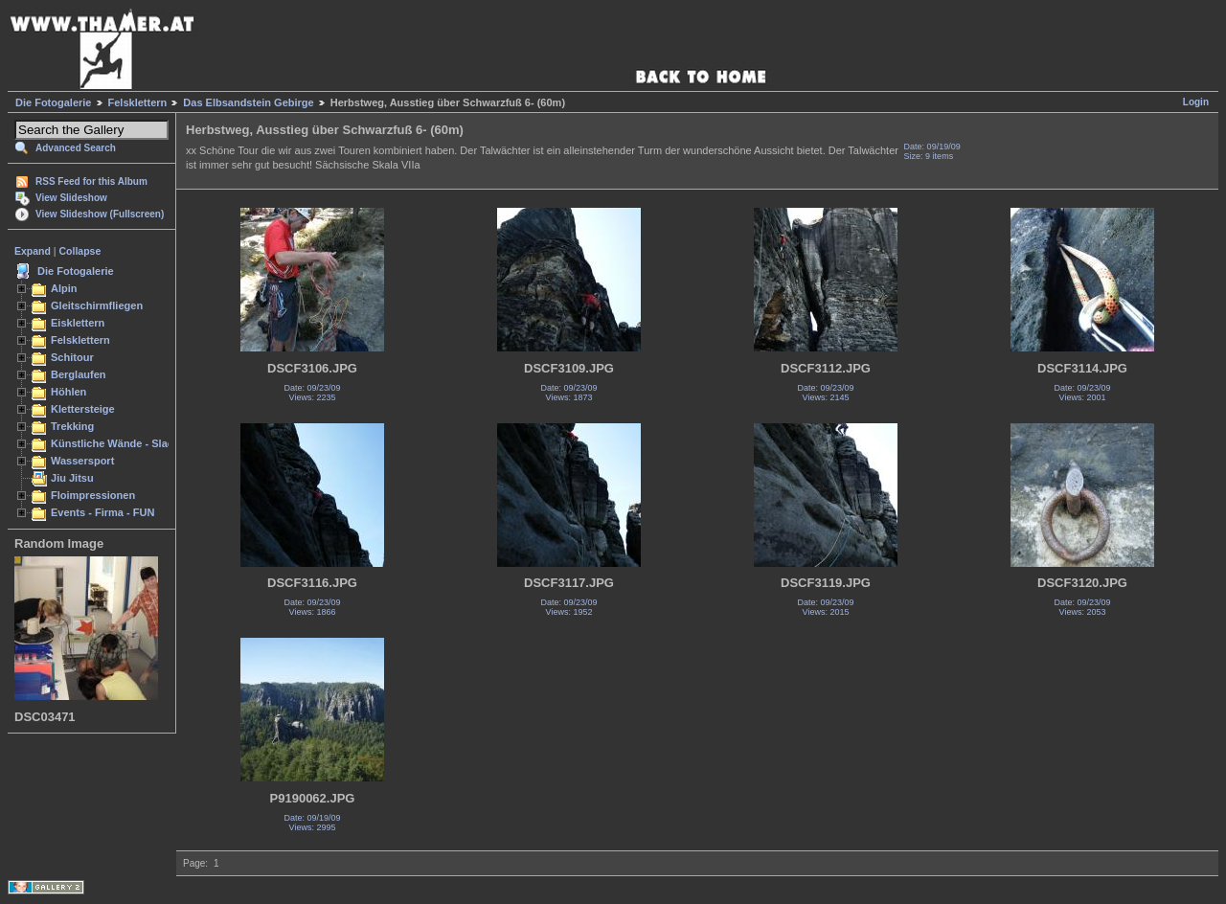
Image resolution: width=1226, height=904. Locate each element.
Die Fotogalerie (53, 102)
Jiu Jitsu (72, 478)
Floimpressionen (93, 495)
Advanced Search (75, 148)
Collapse (80, 251)
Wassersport (82, 460)
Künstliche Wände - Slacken (121, 443)
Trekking (72, 426)
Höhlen (68, 391)
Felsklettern (138, 102)
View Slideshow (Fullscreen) (99, 214)
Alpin (64, 288)
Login (1196, 102)
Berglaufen (78, 374)
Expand (32, 251)
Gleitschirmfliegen (97, 305)
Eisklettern (77, 322)
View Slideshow (71, 197)
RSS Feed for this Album (91, 181)
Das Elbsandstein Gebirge (248, 102)
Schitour (72, 357)
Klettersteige (83, 409)
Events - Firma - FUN (102, 512)
